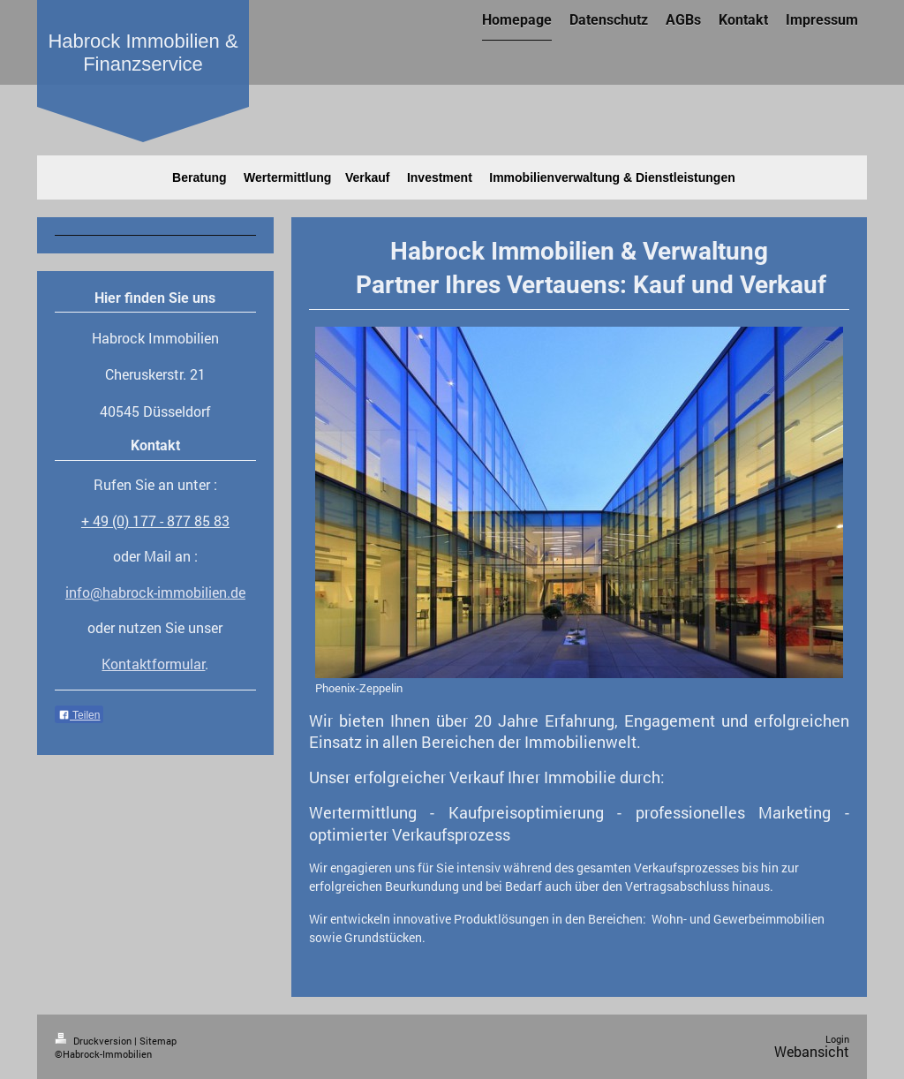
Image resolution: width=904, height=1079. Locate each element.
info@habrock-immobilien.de (155, 592)
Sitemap (158, 1040)
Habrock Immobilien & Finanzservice (142, 52)
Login (837, 1038)
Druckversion (94, 1040)
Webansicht (811, 1051)
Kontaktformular (153, 664)
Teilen (79, 715)
